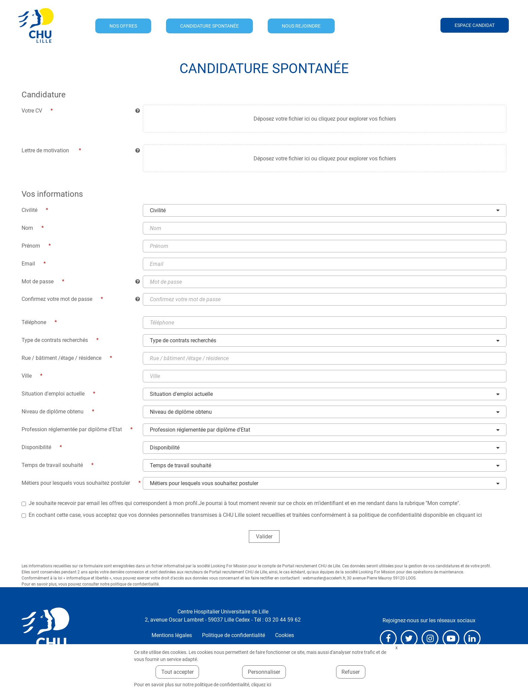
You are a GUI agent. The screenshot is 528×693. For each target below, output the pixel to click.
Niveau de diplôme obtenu (181, 412)
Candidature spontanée (209, 26)
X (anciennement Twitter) (409, 638)
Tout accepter (177, 672)
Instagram (430, 638)
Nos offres (123, 26)
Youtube (450, 638)
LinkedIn (472, 638)
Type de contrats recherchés (183, 341)
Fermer (396, 647)
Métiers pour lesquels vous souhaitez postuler (204, 483)
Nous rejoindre (301, 26)
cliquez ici (261, 684)
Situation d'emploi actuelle (181, 394)
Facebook (388, 638)
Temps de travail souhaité (180, 466)
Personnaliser (264, 672)
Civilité (158, 210)
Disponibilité (164, 448)
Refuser (350, 672)
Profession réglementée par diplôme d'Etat (200, 430)
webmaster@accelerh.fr (324, 578)
